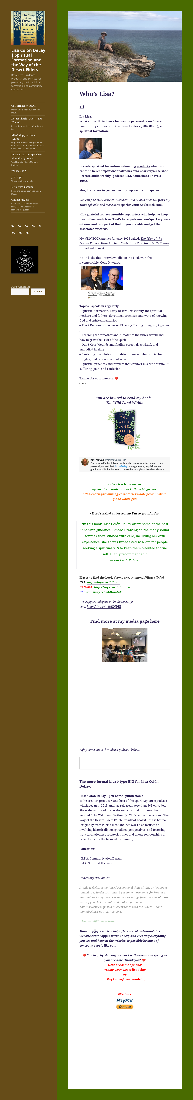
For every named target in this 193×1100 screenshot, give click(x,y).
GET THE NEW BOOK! (28, 109)
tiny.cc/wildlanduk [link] (103, 592)
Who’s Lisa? (18, 171)
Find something (20, 286)
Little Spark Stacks (28, 190)
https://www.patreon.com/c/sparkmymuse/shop (134, 171)
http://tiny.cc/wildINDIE (104, 606)
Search (38, 291)
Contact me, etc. (25, 204)
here (155, 621)
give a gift (28, 179)
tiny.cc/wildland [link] (103, 582)
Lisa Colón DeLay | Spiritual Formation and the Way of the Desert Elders (28, 59)
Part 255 (115, 912)
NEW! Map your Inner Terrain (28, 141)
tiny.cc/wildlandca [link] (112, 587)
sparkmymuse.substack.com (141, 205)
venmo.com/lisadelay (130, 970)
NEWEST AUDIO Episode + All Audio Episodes (28, 160)
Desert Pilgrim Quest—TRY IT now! (28, 124)
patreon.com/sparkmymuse (150, 219)
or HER (123, 994)
